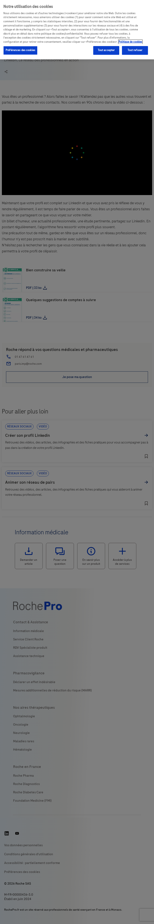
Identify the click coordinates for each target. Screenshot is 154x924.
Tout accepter (106, 50)
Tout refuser (135, 50)
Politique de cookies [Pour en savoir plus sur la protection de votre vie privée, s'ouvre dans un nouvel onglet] (130, 42)
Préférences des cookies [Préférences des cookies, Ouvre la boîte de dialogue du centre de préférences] (20, 50)
